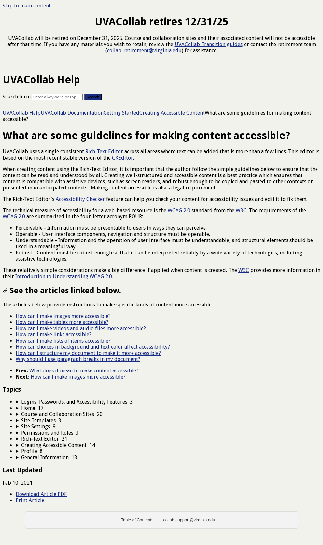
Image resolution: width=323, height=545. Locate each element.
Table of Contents (137, 519)
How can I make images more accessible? (63, 316)
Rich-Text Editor (104, 152)
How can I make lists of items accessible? (63, 341)
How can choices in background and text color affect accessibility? (93, 347)
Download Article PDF (41, 494)
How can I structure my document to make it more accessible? (88, 353)
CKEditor (122, 158)
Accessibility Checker (80, 199)
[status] (161, 214)
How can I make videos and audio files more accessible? (81, 328)
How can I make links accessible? (53, 334)
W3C (241, 210)
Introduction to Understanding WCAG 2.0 (63, 276)
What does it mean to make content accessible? (83, 371)
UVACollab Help (22, 113)
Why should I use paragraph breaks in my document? (78, 359)
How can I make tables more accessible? (62, 322)
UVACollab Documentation (72, 113)
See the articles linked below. (62, 290)
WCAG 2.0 (179, 210)
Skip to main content (27, 6)
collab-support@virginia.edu (189, 519)
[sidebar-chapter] (168, 402)
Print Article (30, 500)
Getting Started (121, 113)
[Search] (57, 97)
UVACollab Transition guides (209, 44)
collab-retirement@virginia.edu (144, 50)
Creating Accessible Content (172, 113)
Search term (17, 97)
